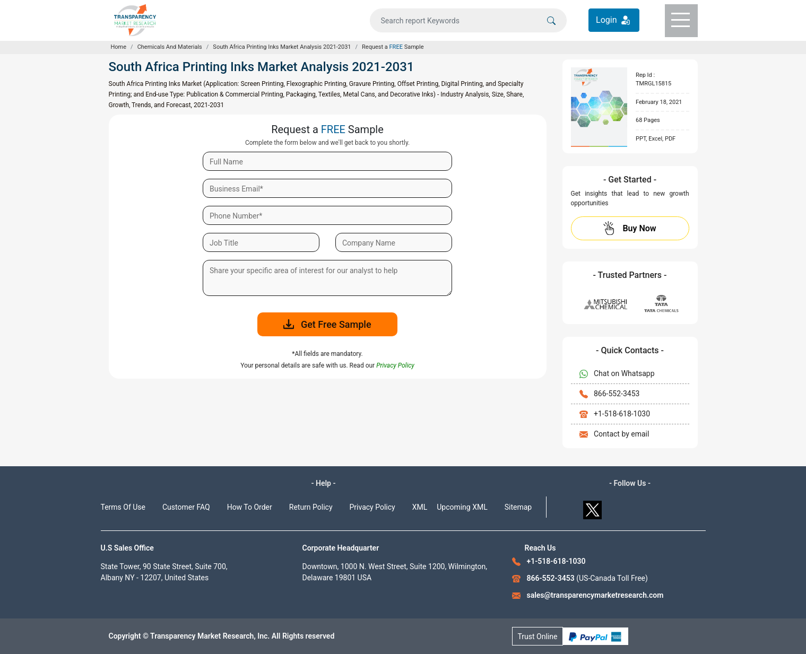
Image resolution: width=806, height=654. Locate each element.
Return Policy (311, 507)
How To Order (249, 507)
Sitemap (518, 507)
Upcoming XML (462, 507)
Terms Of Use (123, 507)
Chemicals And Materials (169, 46)
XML (420, 507)
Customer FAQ (186, 507)
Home (119, 46)
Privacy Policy (372, 507)
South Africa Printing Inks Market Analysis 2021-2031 (282, 46)
